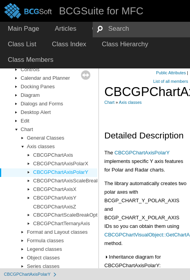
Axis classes (41, 146)
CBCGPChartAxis (53, 155)
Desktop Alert (36, 112)
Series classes (43, 266)
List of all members (170, 81)
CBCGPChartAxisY (54, 198)
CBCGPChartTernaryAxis (61, 223)
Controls (30, 69)
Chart (27, 129)
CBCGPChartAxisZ (54, 207)
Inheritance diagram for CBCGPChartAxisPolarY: (132, 261)
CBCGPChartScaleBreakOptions (70, 215)
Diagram (30, 95)
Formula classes (45, 240)
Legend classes (44, 249)
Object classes (43, 258)
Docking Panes (38, 86)
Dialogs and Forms (42, 104)
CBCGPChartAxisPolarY (60, 172)
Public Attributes (171, 72)
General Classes (45, 138)
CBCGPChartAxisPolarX (60, 163)
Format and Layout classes (57, 232)
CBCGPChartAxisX (54, 189)
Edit (25, 121)
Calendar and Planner (45, 78)
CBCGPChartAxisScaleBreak (66, 181)
